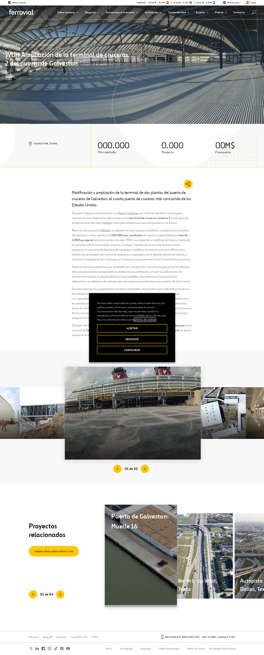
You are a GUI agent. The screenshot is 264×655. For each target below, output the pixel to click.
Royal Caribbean (128, 213)
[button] (68, 12)
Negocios (29, 45)
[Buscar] (253, 12)
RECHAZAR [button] (132, 339)
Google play (226, 637)
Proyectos (46, 45)
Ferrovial (12, 45)
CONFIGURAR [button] (132, 350)
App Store (209, 637)
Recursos (34, 637)
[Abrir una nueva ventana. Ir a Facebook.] (43, 648)
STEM (94, 637)
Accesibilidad (126, 648)
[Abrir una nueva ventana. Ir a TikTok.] (56, 648)
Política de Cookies (196, 648)
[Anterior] (117, 469)
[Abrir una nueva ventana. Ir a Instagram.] (49, 648)
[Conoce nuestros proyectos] (54, 551)
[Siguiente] (145, 469)
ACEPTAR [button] (132, 328)
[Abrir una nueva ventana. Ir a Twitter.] (31, 648)
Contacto (61, 637)
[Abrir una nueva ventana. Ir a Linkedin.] (37, 648)
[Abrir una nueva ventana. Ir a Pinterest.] (62, 648)
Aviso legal (146, 648)
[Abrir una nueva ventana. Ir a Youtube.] (68, 648)
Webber (106, 230)
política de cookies (144, 319)
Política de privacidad (169, 648)
